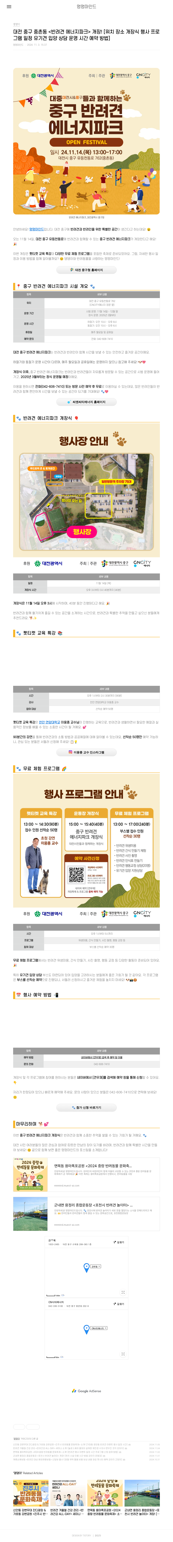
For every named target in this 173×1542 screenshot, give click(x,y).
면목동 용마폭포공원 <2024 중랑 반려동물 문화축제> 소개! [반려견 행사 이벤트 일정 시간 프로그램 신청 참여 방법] (65, 1452)
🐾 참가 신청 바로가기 (86, 1107)
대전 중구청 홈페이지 (86, 270)
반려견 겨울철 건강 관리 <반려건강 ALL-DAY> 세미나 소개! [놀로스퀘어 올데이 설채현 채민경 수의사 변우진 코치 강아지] (68, 1448)
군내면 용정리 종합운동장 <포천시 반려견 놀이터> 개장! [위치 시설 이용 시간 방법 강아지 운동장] (57, 1456)
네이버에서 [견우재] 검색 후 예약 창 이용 (101, 1057)
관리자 (98, 1535)
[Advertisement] (86, 662)
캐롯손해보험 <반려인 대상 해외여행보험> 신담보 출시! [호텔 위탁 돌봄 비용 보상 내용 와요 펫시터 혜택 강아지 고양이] (67, 1459)
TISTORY (87, 1535)
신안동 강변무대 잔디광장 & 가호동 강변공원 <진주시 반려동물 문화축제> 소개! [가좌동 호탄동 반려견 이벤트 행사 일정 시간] (70, 1444)
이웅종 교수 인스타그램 (86, 752)
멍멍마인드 (86, 7)
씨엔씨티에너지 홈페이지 (86, 402)
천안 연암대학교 (49, 722)
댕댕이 (17, 1439)
